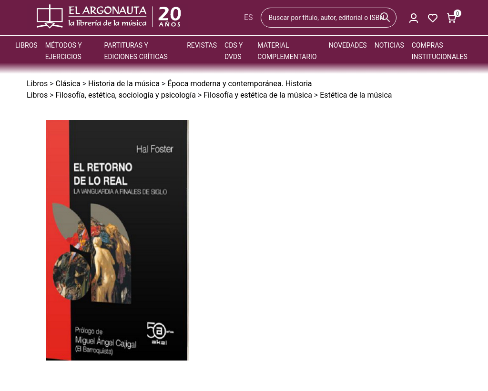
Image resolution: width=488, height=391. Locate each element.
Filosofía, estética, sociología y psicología (125, 95)
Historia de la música (124, 83)
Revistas (202, 45)
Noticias (389, 45)
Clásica (67, 83)
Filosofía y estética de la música (257, 95)
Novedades (348, 45)
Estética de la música (356, 95)
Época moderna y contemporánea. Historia (239, 83)
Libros (26, 45)
